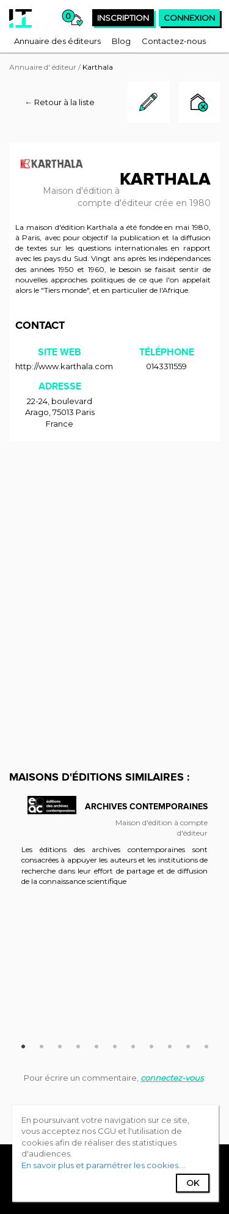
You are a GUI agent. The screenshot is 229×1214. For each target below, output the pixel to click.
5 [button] (96, 1045)
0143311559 (166, 366)
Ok (192, 1183)
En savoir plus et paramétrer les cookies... (102, 1165)
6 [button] (115, 1045)
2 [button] (41, 1045)
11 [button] (206, 1045)
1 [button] (23, 1045)
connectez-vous (171, 1078)
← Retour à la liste (59, 102)
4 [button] (78, 1045)
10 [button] (188, 1045)
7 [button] (133, 1045)
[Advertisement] (114, 568)
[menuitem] (57, 41)
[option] (114, 847)
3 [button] (60, 1045)
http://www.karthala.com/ (65, 366)
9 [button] (170, 1045)
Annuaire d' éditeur (42, 67)
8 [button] (151, 1045)
